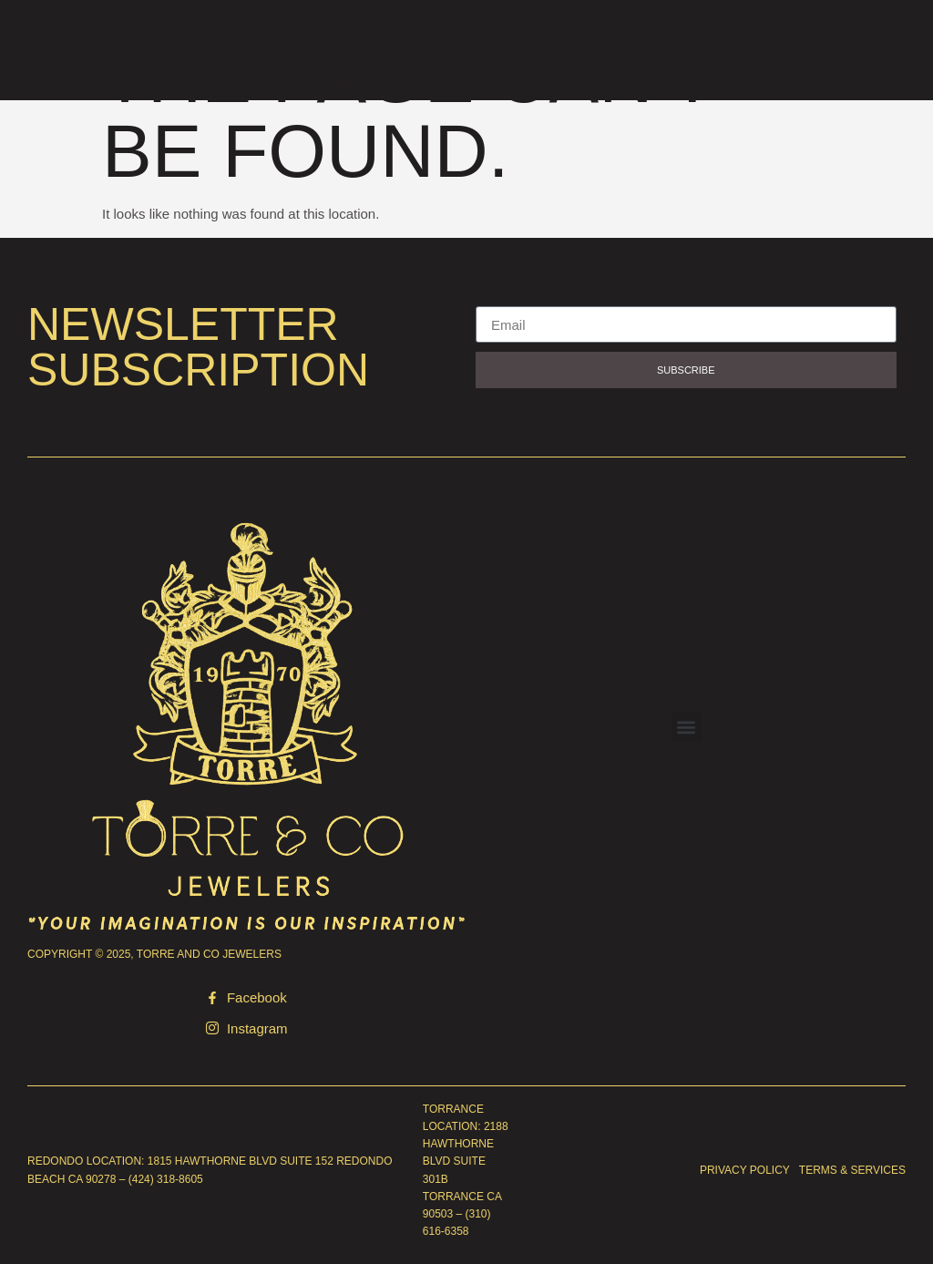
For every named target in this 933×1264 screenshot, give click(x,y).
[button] (687, 727)
